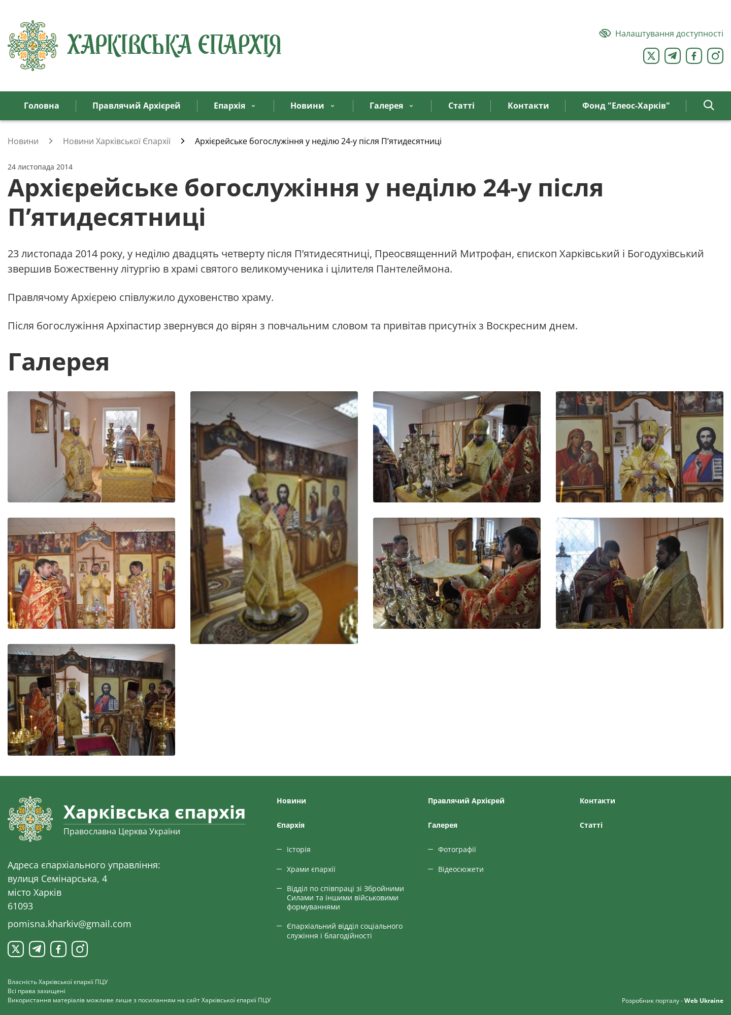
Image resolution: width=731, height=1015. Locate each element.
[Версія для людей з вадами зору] (661, 33)
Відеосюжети (461, 869)
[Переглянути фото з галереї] (91, 446)
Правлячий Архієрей (466, 800)
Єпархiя (291, 825)
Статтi (591, 825)
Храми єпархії (311, 869)
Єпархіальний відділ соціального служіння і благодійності (345, 930)
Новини (291, 800)
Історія (299, 849)
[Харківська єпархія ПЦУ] (145, 45)
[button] (708, 105)
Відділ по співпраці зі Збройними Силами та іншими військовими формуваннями (345, 897)
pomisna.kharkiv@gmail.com (69, 924)
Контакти (597, 800)
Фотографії (457, 849)
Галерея (442, 825)
